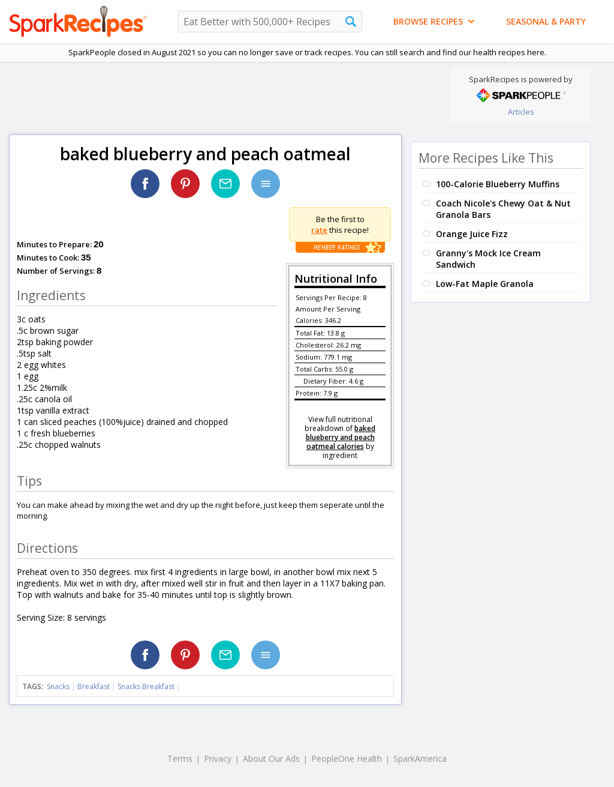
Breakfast (93, 686)
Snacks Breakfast (146, 686)
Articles (521, 111)
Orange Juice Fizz (472, 234)
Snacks (58, 686)
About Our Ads (271, 758)
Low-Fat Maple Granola (485, 283)
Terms (179, 758)
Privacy (217, 758)
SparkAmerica (420, 758)
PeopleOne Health (346, 758)
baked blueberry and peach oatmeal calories (341, 437)
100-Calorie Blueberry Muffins (497, 184)
